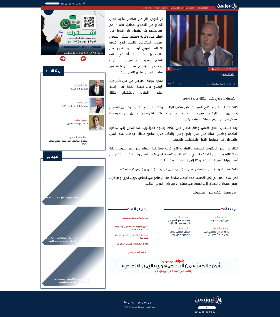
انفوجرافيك (161, 7)
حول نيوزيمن (145, 301)
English (147, 7)
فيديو (52, 156)
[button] (63, 58)
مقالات (190, 7)
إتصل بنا (129, 301)
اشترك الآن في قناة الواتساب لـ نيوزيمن (83, 53)
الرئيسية (202, 7)
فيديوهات (177, 7)
